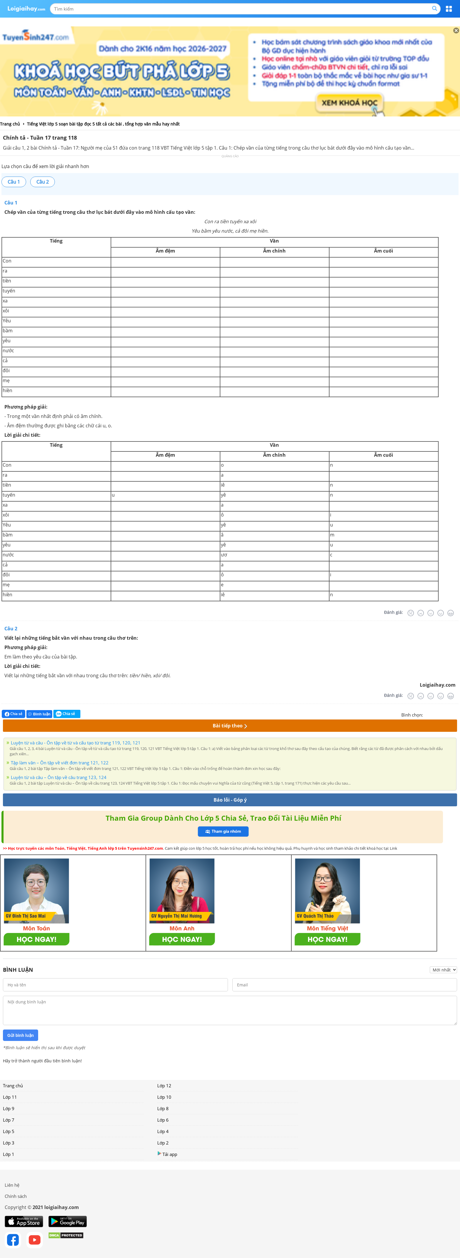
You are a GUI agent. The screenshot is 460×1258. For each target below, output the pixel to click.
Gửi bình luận (20, 1035)
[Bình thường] (430, 613)
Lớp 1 (8, 1154)
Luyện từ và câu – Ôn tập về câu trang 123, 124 (58, 777)
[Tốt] (440, 613)
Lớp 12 (164, 1085)
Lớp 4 (163, 1131)
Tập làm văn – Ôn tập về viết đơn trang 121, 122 (60, 763)
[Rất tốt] (450, 613)
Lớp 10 (164, 1097)
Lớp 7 (8, 1120)
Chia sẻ (13, 714)
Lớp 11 (10, 1097)
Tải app (167, 1154)
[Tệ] (421, 613)
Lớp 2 (163, 1143)
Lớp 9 (8, 1108)
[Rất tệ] (411, 613)
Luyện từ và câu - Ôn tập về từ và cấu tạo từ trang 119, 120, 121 (76, 743)
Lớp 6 (163, 1120)
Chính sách (16, 1196)
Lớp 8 (163, 1108)
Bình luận (39, 714)
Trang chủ (13, 1085)
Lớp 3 (8, 1143)
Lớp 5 (8, 1131)
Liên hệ (12, 1185)
